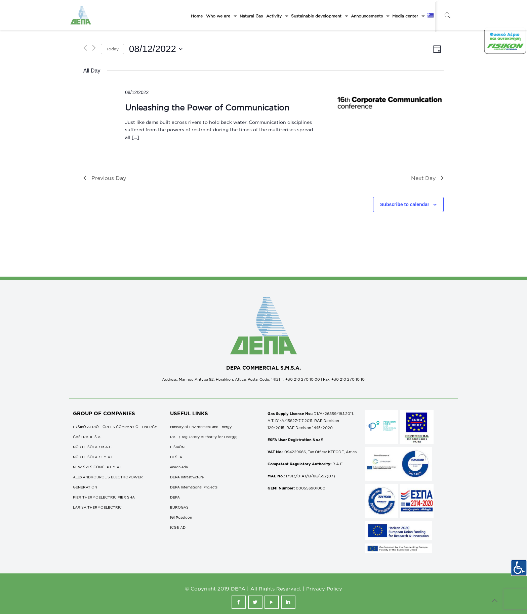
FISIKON (177, 447)
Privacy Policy (324, 589)
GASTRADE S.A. (87, 437)
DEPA (175, 497)
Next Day (427, 178)
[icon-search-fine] (447, 15)
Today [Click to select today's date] (112, 49)
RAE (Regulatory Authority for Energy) (204, 437)
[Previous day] (85, 48)
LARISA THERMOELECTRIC (97, 507)
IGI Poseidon (181, 517)
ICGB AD (178, 527)
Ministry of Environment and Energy (201, 427)
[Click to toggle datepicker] (156, 49)
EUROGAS (179, 507)
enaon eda (179, 467)
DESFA (176, 457)
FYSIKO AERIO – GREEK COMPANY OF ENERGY (115, 427)
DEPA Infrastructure (187, 477)
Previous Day (104, 178)
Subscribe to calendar (404, 204)
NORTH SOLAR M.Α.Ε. (92, 447)
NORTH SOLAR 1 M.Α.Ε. (94, 457)
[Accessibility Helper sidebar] (519, 567)
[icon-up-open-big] (495, 600)
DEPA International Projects (193, 487)
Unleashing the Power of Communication (207, 107)
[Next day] (94, 48)
